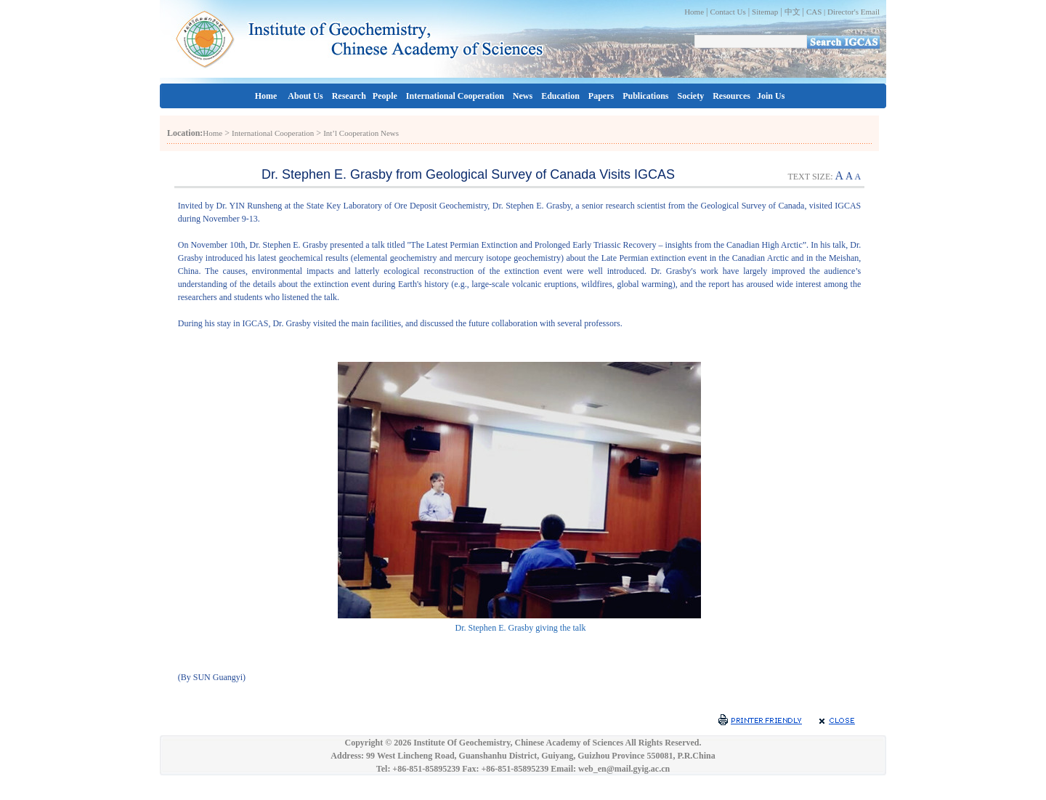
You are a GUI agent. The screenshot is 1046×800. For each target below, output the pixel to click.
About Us (305, 96)
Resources (731, 96)
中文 (792, 11)
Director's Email (853, 11)
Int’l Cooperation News (361, 133)
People (385, 96)
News (522, 96)
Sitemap (765, 11)
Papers (601, 96)
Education (560, 96)
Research (349, 96)
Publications (645, 96)
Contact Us (727, 11)
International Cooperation (455, 96)
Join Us (770, 96)
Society (691, 96)
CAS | (816, 11)
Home (694, 11)
